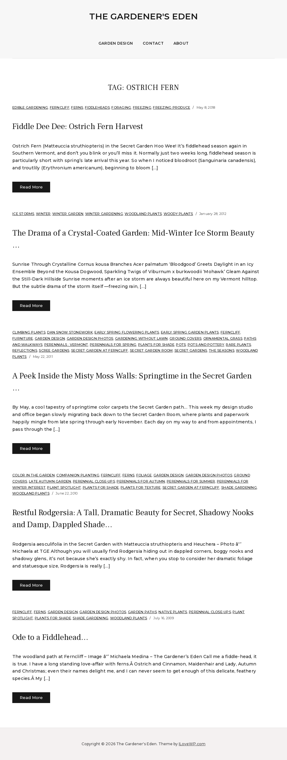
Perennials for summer (191, 481)
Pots (181, 344)
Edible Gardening (30, 107)
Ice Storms (23, 214)
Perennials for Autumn (141, 481)
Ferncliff (60, 107)
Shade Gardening (239, 487)
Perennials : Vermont (66, 344)
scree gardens (54, 350)
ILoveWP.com (192, 744)
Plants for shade (156, 344)
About (181, 43)
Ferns (77, 107)
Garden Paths (142, 612)
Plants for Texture (141, 487)
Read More (31, 186)
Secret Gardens (190, 350)
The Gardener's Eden (143, 16)
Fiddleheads (97, 107)
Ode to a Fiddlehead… (52, 637)
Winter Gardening (104, 214)
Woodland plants (143, 214)
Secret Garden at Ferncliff (99, 350)
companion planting (77, 475)
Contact (153, 43)
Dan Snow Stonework (70, 332)
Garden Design (115, 43)
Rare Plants (238, 344)
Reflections (24, 350)
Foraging (121, 107)
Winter (43, 214)
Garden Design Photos (90, 338)
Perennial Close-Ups (94, 481)
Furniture (22, 338)
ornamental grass (222, 338)
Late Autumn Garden (50, 481)
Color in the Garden (33, 475)
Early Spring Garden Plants (190, 332)
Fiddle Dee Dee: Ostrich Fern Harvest (82, 126)
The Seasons (221, 350)
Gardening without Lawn (141, 338)
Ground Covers (185, 338)
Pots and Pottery (206, 344)
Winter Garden (67, 214)
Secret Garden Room (151, 350)
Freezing (142, 107)
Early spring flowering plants (126, 332)
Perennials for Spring (113, 344)
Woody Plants (178, 214)
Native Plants (172, 612)
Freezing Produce (171, 107)
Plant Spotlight (64, 487)
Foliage (144, 475)
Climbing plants (29, 332)
